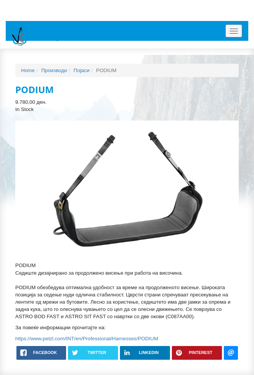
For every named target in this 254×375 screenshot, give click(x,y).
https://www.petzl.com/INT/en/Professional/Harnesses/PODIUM (86, 338)
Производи (54, 70)
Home (28, 70)
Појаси (81, 70)
